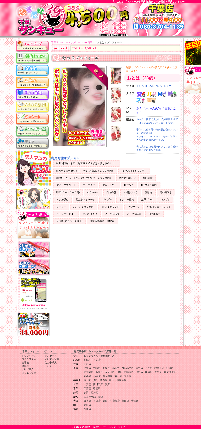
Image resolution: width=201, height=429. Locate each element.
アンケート (32, 119)
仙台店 (87, 364)
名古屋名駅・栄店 (93, 396)
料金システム (32, 58)
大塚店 (96, 367)
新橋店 (99, 372)
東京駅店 (88, 372)
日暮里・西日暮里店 (123, 367)
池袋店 (87, 367)
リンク (32, 143)
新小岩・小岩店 (92, 376)
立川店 (127, 376)
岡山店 (87, 404)
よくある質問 (32, 107)
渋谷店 (139, 372)
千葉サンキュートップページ (67, 42)
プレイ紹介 (32, 95)
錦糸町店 (107, 376)
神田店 (169, 367)
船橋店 (96, 388)
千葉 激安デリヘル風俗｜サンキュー (110, 427)
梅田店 (125, 400)
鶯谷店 (139, 367)
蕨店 (107, 384)
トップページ (32, 46)
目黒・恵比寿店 (125, 372)
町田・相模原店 (117, 380)
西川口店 (98, 384)
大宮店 (87, 384)
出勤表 (32, 82)
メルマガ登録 (32, 131)
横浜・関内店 (100, 380)
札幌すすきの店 (92, 359)
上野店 (148, 367)
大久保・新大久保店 (165, 372)
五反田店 (110, 372)
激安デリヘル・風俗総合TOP (99, 355)
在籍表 (32, 70)
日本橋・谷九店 (92, 400)
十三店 (134, 400)
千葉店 (87, 388)
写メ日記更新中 (97, 134)
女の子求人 (51, 362)
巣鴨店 (106, 367)
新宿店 (148, 372)
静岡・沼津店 (91, 392)
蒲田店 (118, 376)
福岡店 (87, 408)
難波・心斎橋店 (111, 400)
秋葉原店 (159, 367)
